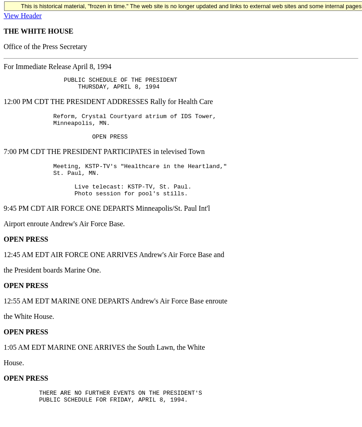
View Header (23, 16)
